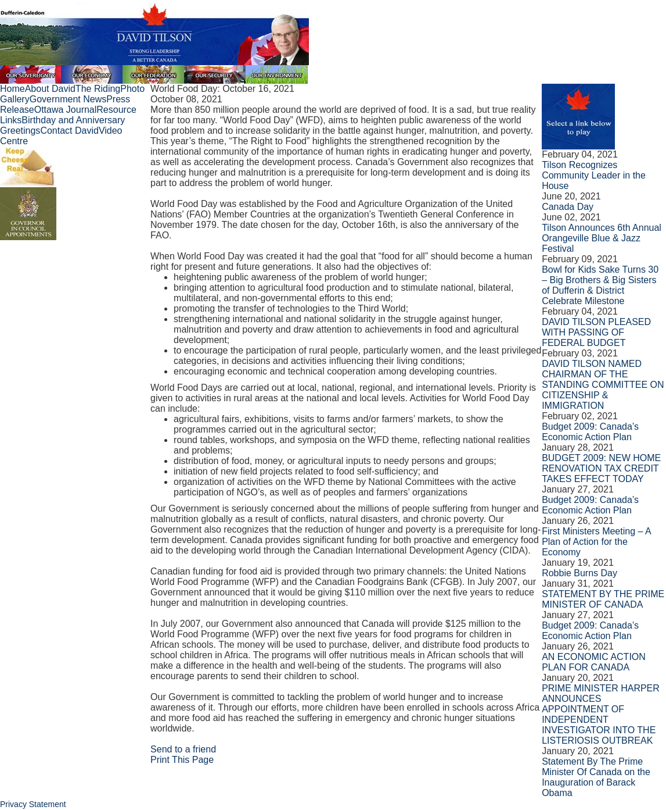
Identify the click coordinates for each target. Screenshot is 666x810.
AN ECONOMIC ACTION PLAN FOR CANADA (594, 662)
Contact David (69, 130)
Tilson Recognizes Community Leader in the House (594, 175)
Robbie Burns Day (579, 573)
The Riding (97, 89)
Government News (68, 99)
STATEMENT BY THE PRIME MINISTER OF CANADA (603, 599)
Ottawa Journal (65, 110)
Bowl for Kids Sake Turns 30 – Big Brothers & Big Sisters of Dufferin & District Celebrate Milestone (600, 285)
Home (12, 89)
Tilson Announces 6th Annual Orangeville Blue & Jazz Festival (601, 238)
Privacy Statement (33, 804)
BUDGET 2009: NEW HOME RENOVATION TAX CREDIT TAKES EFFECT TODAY (601, 468)
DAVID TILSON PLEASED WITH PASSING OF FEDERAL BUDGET (596, 332)
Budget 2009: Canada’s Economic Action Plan (590, 432)
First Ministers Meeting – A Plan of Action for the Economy (596, 541)
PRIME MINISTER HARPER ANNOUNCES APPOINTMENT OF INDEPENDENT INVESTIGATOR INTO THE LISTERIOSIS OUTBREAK (601, 714)
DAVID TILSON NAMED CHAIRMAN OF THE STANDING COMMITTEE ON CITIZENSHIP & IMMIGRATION (603, 385)
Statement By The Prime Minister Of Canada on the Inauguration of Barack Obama (596, 777)
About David (50, 89)
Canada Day (567, 207)
